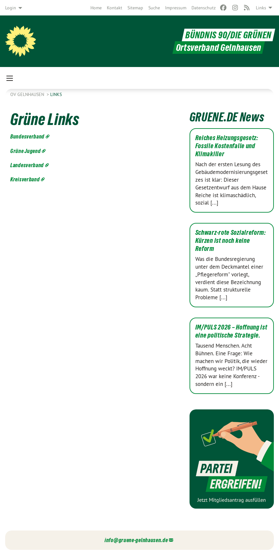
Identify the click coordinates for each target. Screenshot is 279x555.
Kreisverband (25, 179)
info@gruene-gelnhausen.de (136, 540)
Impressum (175, 8)
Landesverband (27, 165)
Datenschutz (203, 8)
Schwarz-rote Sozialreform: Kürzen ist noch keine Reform (230, 241)
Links (56, 94)
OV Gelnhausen (27, 94)
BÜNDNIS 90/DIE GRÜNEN (228, 35)
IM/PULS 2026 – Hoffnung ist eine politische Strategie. (231, 331)
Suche (154, 8)
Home (96, 8)
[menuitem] (96, 7)
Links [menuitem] (261, 8)
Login (10, 8)
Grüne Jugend (25, 151)
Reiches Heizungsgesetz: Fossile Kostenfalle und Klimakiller (226, 146)
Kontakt (114, 8)
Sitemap (135, 8)
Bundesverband (27, 136)
